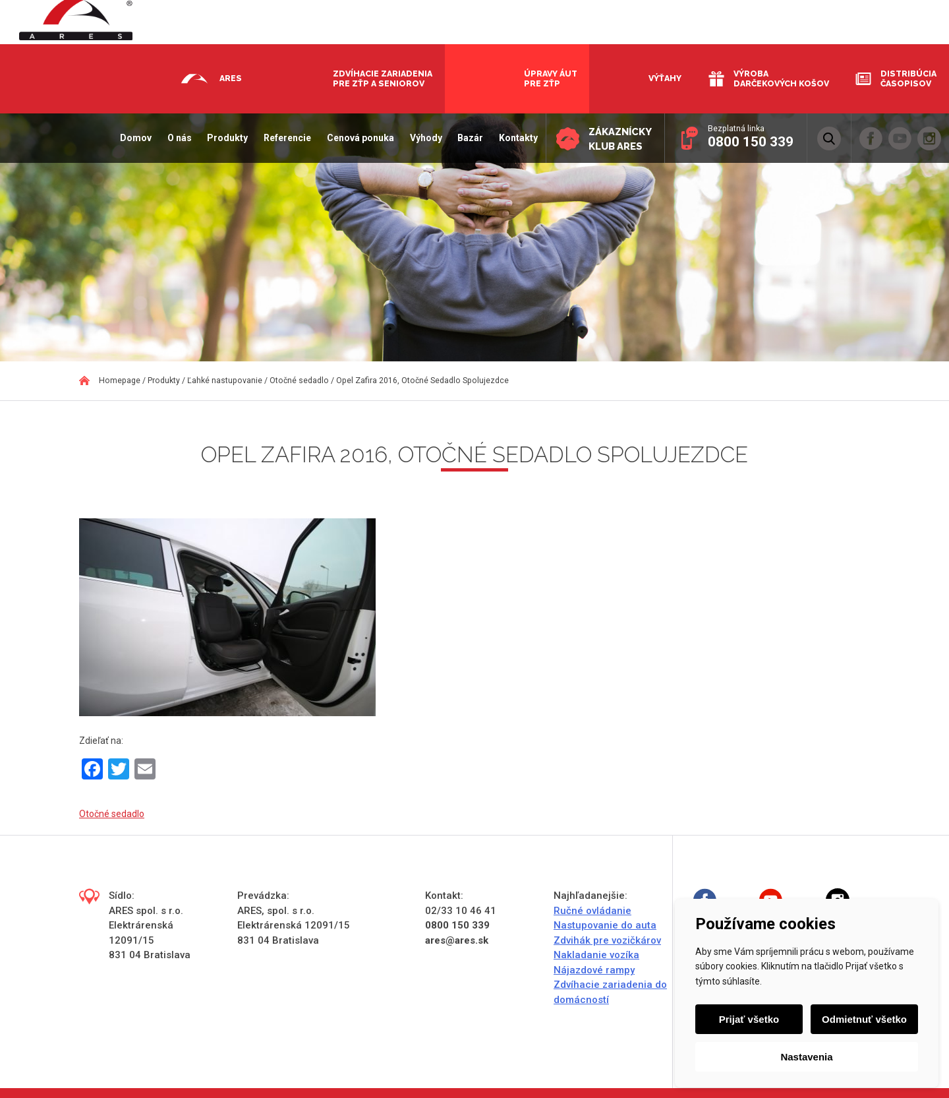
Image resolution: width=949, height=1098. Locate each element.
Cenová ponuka (359, 138)
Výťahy (664, 78)
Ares (230, 78)
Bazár (469, 138)
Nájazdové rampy (594, 970)
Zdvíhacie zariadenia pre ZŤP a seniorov (382, 78)
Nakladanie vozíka (596, 955)
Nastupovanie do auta (605, 925)
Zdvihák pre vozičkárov (607, 940)
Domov (134, 138)
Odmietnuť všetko (864, 1019)
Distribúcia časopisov (908, 78)
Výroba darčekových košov (781, 78)
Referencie (286, 138)
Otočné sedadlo (111, 813)
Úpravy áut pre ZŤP (550, 78)
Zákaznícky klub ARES (619, 138)
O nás (177, 138)
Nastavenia (806, 1056)
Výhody (425, 138)
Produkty (226, 138)
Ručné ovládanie (592, 911)
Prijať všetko (749, 1019)
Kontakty (517, 138)
